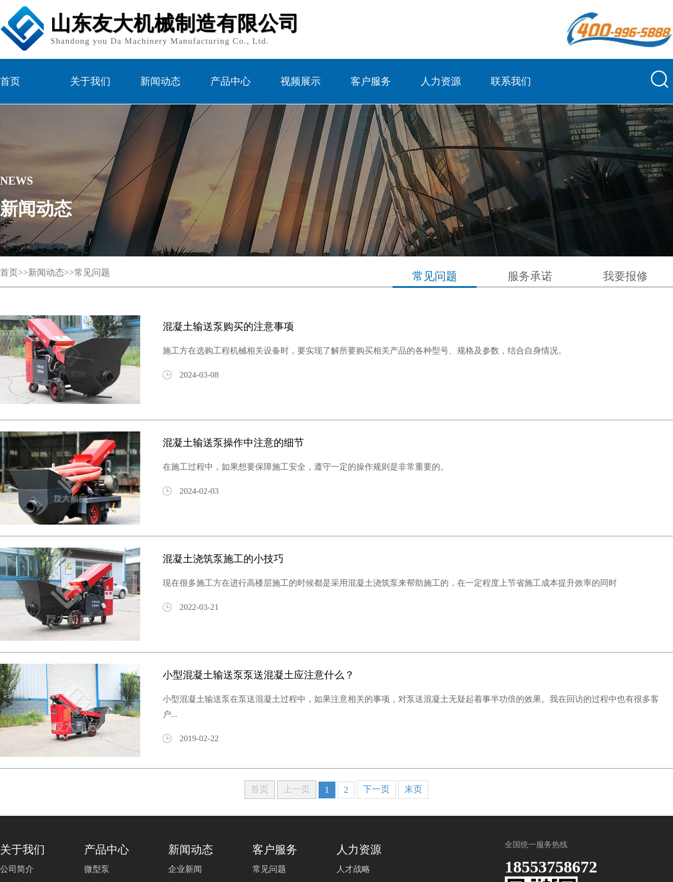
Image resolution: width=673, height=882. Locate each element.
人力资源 (441, 81)
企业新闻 (185, 869)
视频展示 (300, 81)
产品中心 (230, 81)
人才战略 (353, 869)
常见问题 (92, 272)
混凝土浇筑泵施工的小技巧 (223, 558)
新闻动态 (160, 81)
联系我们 (511, 81)
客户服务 (371, 81)
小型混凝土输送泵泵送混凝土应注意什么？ (258, 675)
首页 (10, 81)
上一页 (296, 789)
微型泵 (96, 869)
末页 (413, 789)
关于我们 (90, 81)
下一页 (376, 789)
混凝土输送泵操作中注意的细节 (233, 442)
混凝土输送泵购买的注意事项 (228, 326)
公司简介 (17, 869)
